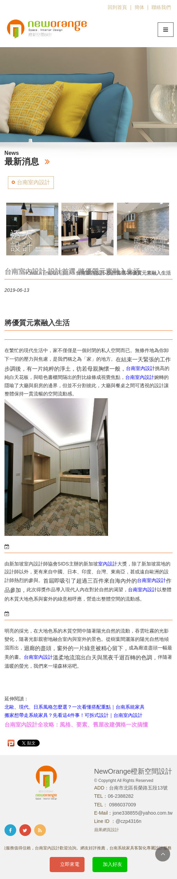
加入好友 (112, 864)
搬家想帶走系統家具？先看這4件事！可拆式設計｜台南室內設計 (73, 715)
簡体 (139, 7)
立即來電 (69, 864)
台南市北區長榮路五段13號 (138, 788)
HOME (30, 273)
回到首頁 (117, 7)
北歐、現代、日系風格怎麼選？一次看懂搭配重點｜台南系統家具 (74, 707)
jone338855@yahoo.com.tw (142, 813)
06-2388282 (121, 796)
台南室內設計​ (151, 580)
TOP (162, 854)
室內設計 (33, 563)
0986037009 (122, 804)
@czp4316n (128, 821)
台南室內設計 (33, 182)
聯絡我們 (161, 7)
